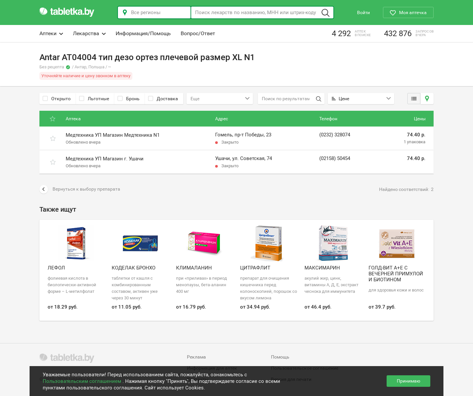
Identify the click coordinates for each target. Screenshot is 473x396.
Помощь (280, 357)
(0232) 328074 (334, 135)
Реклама (196, 357)
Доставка (163, 98)
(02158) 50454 (334, 158)
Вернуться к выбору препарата (79, 189)
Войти (363, 12)
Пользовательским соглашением (83, 381)
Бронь (129, 98)
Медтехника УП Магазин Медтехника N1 (113, 135)
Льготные (94, 98)
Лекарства (89, 33)
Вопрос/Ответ (198, 33)
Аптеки (51, 33)
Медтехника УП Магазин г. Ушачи (105, 159)
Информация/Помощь (143, 33)
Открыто (57, 98)
